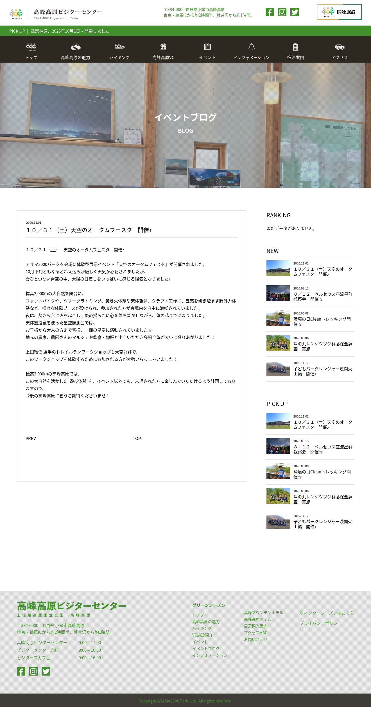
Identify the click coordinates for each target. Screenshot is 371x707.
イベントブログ (206, 648)
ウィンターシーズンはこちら (327, 613)
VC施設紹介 (202, 635)
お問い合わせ (256, 639)
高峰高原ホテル (258, 619)
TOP (137, 438)
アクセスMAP (256, 632)
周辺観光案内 (256, 626)
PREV (31, 438)
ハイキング (119, 51)
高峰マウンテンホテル (263, 612)
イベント (200, 641)
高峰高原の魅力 (206, 621)
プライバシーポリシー (321, 623)
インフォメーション (251, 51)
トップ (31, 51)
